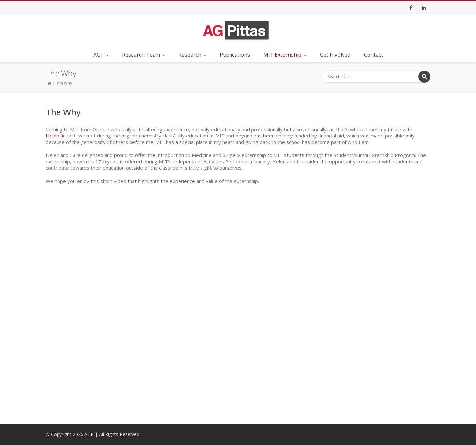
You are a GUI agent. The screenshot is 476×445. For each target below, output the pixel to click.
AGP (101, 54)
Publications (235, 54)
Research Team (144, 54)
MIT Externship (285, 54)
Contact (373, 54)
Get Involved (335, 54)
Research (192, 54)
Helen (52, 135)
